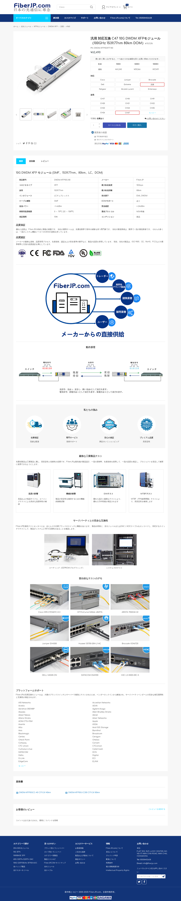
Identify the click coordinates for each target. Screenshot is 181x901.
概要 (21, 161)
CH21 (127, 103)
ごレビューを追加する (156, 809)
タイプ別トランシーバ (52, 852)
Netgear (102, 89)
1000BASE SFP (19, 855)
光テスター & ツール (21, 870)
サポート (85, 18)
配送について (111, 859)
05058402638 (145, 860)
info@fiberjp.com (150, 863)
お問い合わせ (99, 18)
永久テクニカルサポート (105, 140)
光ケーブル (48, 870)
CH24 (127, 108)
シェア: (18, 143)
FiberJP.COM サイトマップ (55, 863)
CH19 (152, 99)
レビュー (45, 161)
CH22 (152, 103)
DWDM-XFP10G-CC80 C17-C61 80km (84, 792)
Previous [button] (17, 114)
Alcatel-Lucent (127, 89)
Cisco (102, 80)
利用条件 (109, 863)
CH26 (102, 113)
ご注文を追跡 (80, 852)
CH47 (127, 113)
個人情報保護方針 (112, 867)
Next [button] (86, 114)
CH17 (102, 99)
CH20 (102, 103)
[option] (25, 114)
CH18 (127, 99)
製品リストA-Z (50, 859)
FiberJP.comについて (120, 18)
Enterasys (152, 89)
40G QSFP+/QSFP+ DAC (23, 859)
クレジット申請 (112, 855)
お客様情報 (79, 848)
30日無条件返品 (102, 136)
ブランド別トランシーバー (54, 848)
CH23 (102, 108)
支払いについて (112, 852)
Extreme (127, 84)
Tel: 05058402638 (143, 18)
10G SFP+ (17, 852)
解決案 (56, 18)
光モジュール (49, 867)
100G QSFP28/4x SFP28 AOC (25, 863)
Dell (102, 84)
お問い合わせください (155, 119)
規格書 (32, 161)
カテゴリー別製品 (51, 855)
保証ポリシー (80, 859)
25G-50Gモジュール (21, 848)
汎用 (152, 85)
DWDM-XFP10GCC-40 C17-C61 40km (35, 792)
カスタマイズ (70, 18)
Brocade (152, 80)
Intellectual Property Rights (117, 870)
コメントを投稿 (51, 820)
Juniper (127, 80)
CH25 (152, 108)
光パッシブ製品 (19, 867)
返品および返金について (84, 855)
